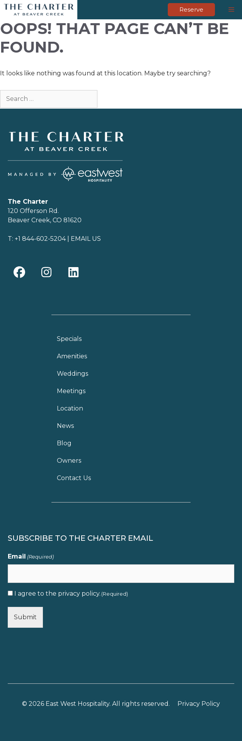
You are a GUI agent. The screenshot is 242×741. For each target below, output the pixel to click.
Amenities (72, 356)
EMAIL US (86, 238)
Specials (69, 338)
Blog (64, 443)
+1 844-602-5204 (40, 238)
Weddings (72, 373)
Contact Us (74, 478)
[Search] (111, 98)
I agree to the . (71, 593)
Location (70, 408)
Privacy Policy (198, 703)
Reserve (191, 9)
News (65, 425)
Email (31, 557)
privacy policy (78, 593)
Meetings (71, 391)
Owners (69, 460)
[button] (19, 272)
